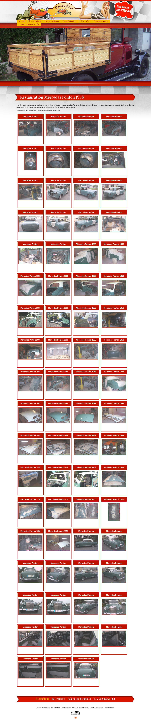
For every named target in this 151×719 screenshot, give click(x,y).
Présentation (35, 21)
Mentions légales (109, 707)
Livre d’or (85, 21)
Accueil (22, 21)
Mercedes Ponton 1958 (86, 244)
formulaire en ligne (69, 107)
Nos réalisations (70, 21)
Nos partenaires (101, 21)
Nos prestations (52, 21)
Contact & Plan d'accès (29, 24)
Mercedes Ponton (30, 117)
